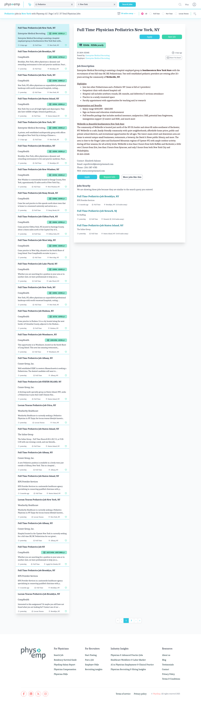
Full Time (156, 14)
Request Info (109, 177)
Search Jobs (127, 4)
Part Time (169, 14)
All (146, 14)
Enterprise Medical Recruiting (98, 55)
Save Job (172, 37)
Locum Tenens (184, 14)
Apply (149, 37)
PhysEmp (157, 694)
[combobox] (53, 4)
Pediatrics (9, 13)
